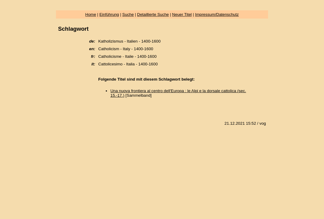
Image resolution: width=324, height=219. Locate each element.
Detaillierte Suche (153, 14)
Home (90, 14)
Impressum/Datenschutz (217, 14)
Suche (128, 14)
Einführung (109, 14)
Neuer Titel (181, 14)
